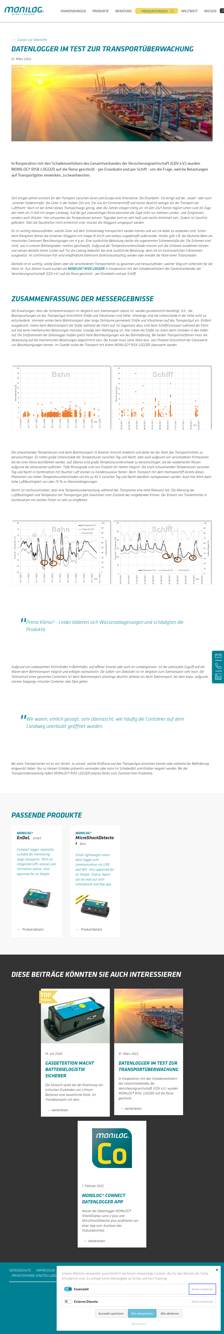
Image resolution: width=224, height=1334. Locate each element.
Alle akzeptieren (142, 1313)
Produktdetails (33, 929)
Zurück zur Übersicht (32, 39)
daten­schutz (138, 1323)
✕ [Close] (216, 1269)
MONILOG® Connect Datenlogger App (103, 1198)
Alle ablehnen (170, 1313)
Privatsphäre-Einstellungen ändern (43, 1275)
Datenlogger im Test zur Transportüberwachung (148, 1066)
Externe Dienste (86, 1301)
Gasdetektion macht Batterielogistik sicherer (69, 1069)
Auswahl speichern (111, 1313)
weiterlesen (59, 1110)
